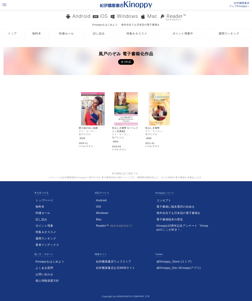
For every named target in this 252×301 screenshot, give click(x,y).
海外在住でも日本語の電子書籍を (140, 24)
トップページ (44, 200)
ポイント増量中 (183, 33)
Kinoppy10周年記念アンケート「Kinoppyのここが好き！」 (182, 227)
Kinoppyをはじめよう (105, 24)
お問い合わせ (44, 274)
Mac (152, 16)
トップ (12, 33)
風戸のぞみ (85, 134)
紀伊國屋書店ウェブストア (113, 261)
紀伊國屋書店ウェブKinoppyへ (239, 5)
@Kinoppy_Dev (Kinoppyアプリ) (178, 267)
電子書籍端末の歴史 (169, 219)
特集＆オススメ (137, 33)
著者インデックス (47, 244)
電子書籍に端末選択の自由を (175, 206)
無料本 (36, 33)
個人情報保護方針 (47, 280)
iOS (104, 16)
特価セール (66, 33)
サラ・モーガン (87, 131)
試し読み (99, 33)
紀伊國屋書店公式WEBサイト (115, 267)
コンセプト (163, 200)
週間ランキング (229, 33)
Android (81, 16)
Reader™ (173, 17)
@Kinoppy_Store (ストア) (173, 261)
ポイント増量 (44, 225)
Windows (127, 16)
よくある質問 (44, 267)
